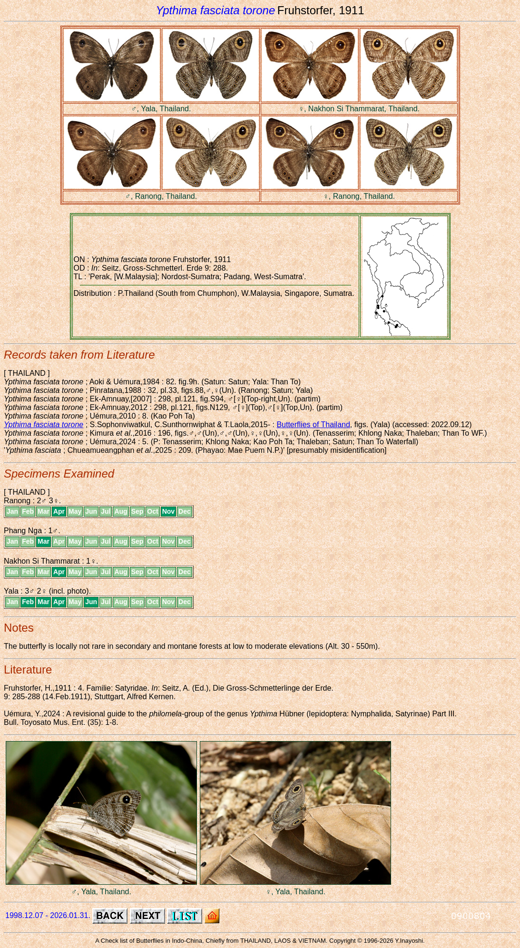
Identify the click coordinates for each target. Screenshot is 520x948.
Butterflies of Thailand (313, 424)
